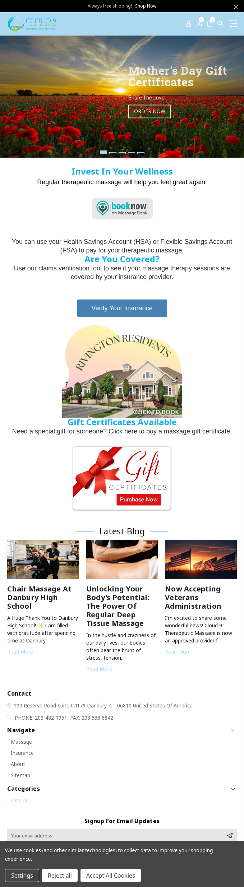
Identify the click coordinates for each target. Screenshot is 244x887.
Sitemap (20, 775)
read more (20, 651)
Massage (21, 741)
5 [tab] (140, 153)
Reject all (60, 875)
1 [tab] (103, 152)
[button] (122, 371)
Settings (22, 875)
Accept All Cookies (110, 875)
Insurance (22, 752)
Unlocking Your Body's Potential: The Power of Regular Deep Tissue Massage (117, 606)
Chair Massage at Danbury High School (39, 597)
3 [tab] (122, 153)
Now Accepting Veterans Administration (193, 597)
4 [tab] (131, 153)
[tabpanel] (122, 97)
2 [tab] (112, 153)
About (18, 764)
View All (19, 800)
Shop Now (145, 6)
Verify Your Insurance (121, 308)
